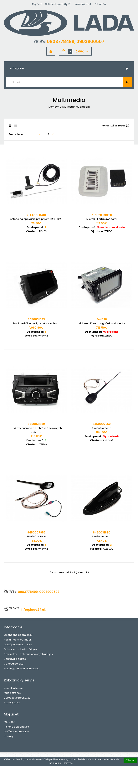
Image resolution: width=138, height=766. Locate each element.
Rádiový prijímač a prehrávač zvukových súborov (36, 430)
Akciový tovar (12, 702)
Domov (53, 107)
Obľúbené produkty (16, 731)
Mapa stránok (12, 693)
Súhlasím (130, 760)
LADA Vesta (67, 107)
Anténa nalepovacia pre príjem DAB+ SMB (36, 219)
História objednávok (16, 727)
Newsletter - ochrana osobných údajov (28, 654)
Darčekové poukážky (17, 698)
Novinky (8, 736)
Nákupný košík (83, 4)
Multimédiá (83, 107)
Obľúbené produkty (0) (58, 4)
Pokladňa (100, 4)
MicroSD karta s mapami (101, 219)
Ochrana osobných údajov (20, 649)
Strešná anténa (101, 428)
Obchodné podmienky (18, 635)
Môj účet (37, 4)
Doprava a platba (15, 659)
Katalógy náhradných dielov (21, 668)
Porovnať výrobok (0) (115, 125)
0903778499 (60, 41)
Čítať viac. (68, 763)
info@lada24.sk (33, 609)
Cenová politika (13, 663)
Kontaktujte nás (13, 688)
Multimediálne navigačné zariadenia (36, 323)
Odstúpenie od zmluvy (18, 644)
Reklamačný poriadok (18, 639)
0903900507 (90, 41)
